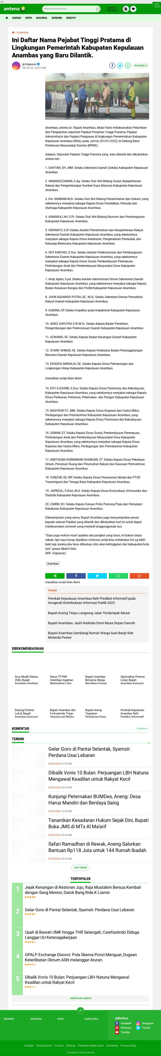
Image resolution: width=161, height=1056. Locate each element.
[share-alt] (55, 576)
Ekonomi (57, 17)
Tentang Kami (44, 1045)
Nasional (41, 17)
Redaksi (29, 1045)
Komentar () (140, 65)
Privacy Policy (129, 1045)
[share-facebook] (112, 66)
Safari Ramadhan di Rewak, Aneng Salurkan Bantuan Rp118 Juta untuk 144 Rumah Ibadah (97, 847)
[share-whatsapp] (128, 66)
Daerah (16, 17)
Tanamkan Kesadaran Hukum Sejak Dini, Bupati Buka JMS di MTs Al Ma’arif (98, 823)
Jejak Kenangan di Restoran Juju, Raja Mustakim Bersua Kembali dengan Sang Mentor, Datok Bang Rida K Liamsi (83, 890)
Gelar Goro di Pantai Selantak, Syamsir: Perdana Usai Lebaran (89, 752)
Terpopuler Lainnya (80, 998)
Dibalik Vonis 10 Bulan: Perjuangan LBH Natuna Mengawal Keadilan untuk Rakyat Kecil (98, 776)
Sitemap (70, 1045)
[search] (71, 9)
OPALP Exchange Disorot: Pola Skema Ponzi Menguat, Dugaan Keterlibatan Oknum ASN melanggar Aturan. (81, 957)
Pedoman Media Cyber (91, 1045)
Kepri (28, 17)
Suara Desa (91, 1018)
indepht (71, 17)
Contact (59, 1045)
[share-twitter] (120, 66)
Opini (61, 1018)
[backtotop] (80, 1011)
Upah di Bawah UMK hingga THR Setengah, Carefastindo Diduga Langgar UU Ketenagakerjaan (82, 935)
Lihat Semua (80, 867)
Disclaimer (112, 1045)
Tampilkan (142, 728)
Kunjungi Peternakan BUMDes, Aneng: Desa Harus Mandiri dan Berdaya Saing (94, 800)
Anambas (53, 563)
